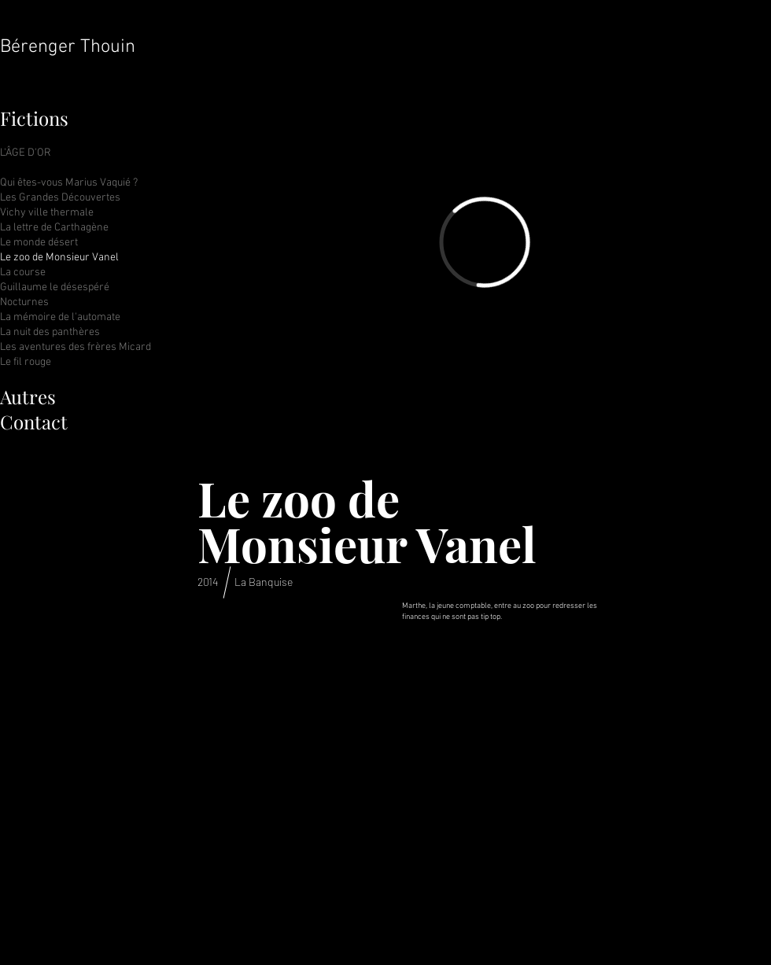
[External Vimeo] (484, 242)
